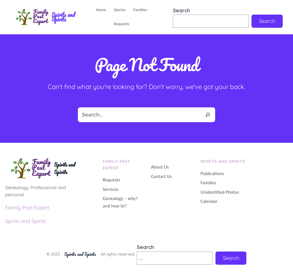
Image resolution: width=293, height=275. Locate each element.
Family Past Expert (27, 207)
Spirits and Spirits (63, 17)
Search (181, 10)
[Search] (208, 115)
